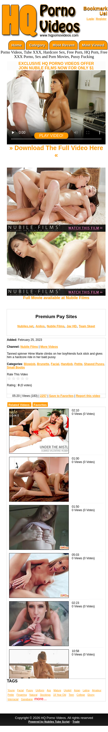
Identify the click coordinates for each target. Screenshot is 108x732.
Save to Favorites (61, 396)
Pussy (29, 690)
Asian (77, 690)
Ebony (91, 694)
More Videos (49, 346)
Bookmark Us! (95, 11)
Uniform (40, 690)
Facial (55, 364)
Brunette (43, 364)
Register (101, 18)
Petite (78, 364)
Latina (86, 690)
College (81, 694)
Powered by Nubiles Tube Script (49, 721)
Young (11, 690)
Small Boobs (16, 367)
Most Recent (63, 45)
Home (17, 45)
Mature (57, 690)
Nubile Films (55, 326)
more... (41, 699)
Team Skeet (87, 326)
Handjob (67, 364)
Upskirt (67, 690)
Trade (76, 721)
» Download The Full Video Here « (56, 151)
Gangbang (27, 699)
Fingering (22, 694)
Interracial (13, 699)
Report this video (88, 396)
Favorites (40, 405)
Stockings (45, 694)
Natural (33, 694)
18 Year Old (59, 694)
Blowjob (30, 364)
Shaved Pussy (94, 364)
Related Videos (19, 405)
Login (90, 18)
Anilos (40, 326)
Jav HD (72, 326)
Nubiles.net (26, 326)
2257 (43, 396)
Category (37, 45)
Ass (49, 690)
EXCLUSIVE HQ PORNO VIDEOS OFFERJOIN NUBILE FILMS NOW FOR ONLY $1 (56, 65)
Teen (71, 694)
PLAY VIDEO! (51, 136)
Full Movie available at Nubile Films (56, 296)
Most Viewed (93, 45)
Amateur (96, 690)
